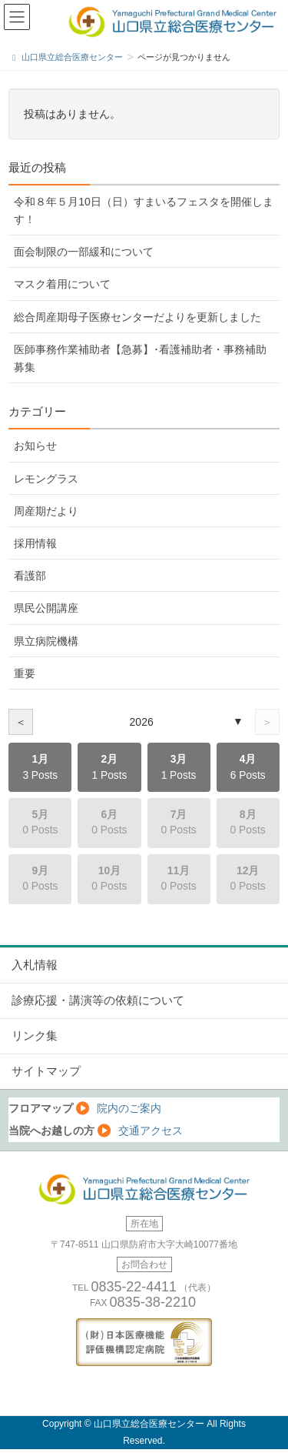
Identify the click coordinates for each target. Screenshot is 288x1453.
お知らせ (35, 445)
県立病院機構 (46, 641)
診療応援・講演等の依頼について (98, 1000)
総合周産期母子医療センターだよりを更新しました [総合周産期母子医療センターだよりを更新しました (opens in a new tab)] (137, 317)
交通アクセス (150, 1130)
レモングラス (46, 479)
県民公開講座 (46, 608)
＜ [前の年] (20, 722)
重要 (24, 673)
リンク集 (35, 1036)
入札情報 (35, 965)
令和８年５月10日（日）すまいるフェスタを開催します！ (143, 210)
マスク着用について (62, 284)
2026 (142, 722)
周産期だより (46, 511)
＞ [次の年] (267, 722)
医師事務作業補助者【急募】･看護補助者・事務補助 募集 (140, 358)
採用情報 (35, 543)
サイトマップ (46, 1071)
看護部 (30, 576)
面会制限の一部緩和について (84, 252)
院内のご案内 (129, 1108)
